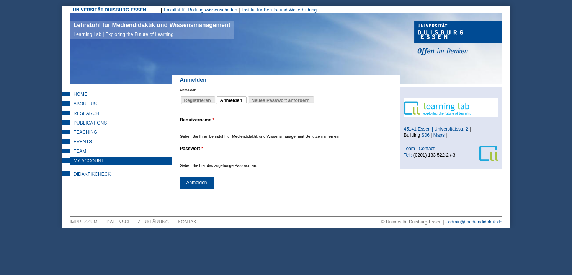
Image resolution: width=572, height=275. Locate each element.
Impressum (84, 222)
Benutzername (197, 120)
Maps (439, 135)
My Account (89, 160)
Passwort (191, 148)
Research (86, 113)
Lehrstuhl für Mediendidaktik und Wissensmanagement (152, 29)
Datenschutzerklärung (137, 222)
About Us (85, 104)
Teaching (85, 132)
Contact (427, 148)
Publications (90, 123)
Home (80, 94)
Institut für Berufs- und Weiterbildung (279, 10)
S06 (426, 135)
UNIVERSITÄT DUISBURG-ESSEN (109, 10)
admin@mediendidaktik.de (475, 222)
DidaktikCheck (92, 174)
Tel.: (408, 155)
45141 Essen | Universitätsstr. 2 (436, 129)
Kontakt (188, 222)
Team (80, 151)
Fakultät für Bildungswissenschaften (200, 10)
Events (83, 141)
